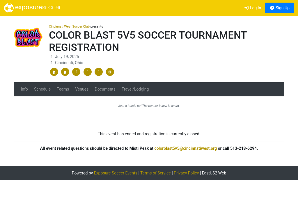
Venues (81, 89)
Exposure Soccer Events (115, 173)
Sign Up (279, 8)
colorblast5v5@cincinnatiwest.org (185, 148)
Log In (252, 8)
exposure (32, 7)
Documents (105, 89)
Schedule (42, 89)
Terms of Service (155, 173)
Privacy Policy (186, 173)
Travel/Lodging (135, 89)
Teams (63, 89)
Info (24, 89)
